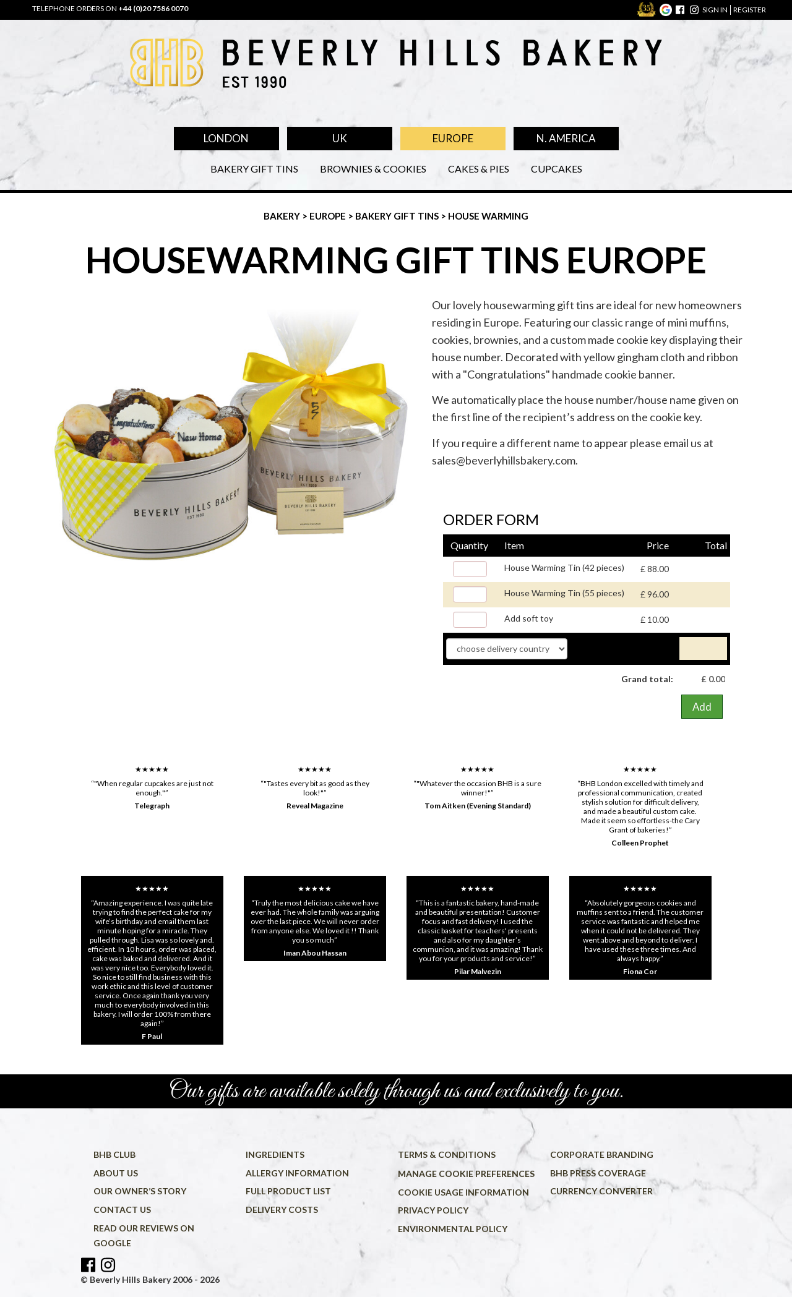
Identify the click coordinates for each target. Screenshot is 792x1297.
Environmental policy (452, 1228)
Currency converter (601, 1191)
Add (702, 706)
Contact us (122, 1209)
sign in (715, 9)
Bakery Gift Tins (254, 168)
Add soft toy (528, 618)
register (749, 9)
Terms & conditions (447, 1154)
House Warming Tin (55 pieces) (564, 593)
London (226, 138)
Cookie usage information (463, 1192)
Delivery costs (282, 1209)
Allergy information (297, 1173)
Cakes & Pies (478, 168)
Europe (453, 138)
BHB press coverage (598, 1173)
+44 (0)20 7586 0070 (153, 8)
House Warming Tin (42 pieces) (564, 567)
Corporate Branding (601, 1154)
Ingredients (275, 1154)
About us (115, 1173)
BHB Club (114, 1154)
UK (339, 138)
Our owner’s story (139, 1191)
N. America (566, 138)
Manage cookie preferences (466, 1173)
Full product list (288, 1191)
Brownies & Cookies (373, 168)
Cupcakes (556, 168)
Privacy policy (433, 1210)
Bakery (283, 215)
